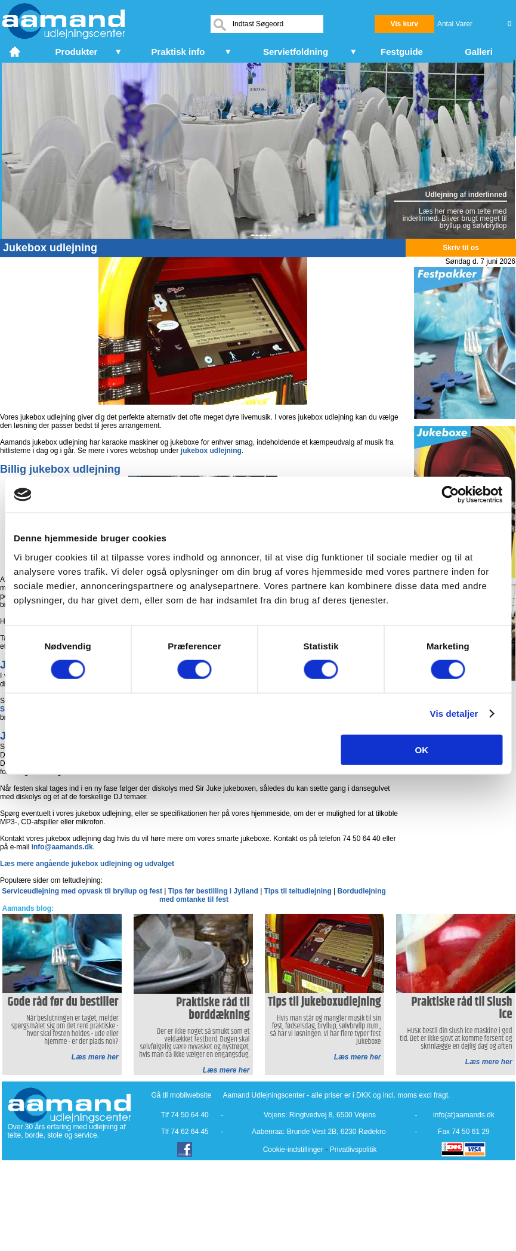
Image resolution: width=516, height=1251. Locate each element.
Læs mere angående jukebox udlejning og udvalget (87, 863)
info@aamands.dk (62, 847)
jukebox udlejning (211, 450)
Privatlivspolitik (353, 1149)
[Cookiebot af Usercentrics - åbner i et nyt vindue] (450, 495)
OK (422, 749)
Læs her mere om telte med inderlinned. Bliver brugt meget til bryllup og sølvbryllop (455, 218)
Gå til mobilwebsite (182, 1095)
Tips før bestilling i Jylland (214, 891)
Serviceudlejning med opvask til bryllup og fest (83, 891)
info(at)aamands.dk (464, 1115)
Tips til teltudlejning (298, 891)
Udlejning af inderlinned (466, 194)
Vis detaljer (454, 713)
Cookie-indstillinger (293, 1149)
